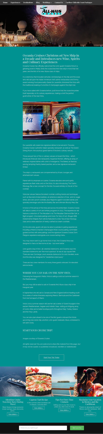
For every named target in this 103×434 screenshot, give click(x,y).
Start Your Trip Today (51, 357)
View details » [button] (12, 414)
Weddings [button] (47, 2)
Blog (38, 2)
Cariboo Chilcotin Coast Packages (79, 2)
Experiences (15, 2)
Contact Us (59, 2)
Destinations (28, 2)
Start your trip (77, 428)
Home (5, 2)
